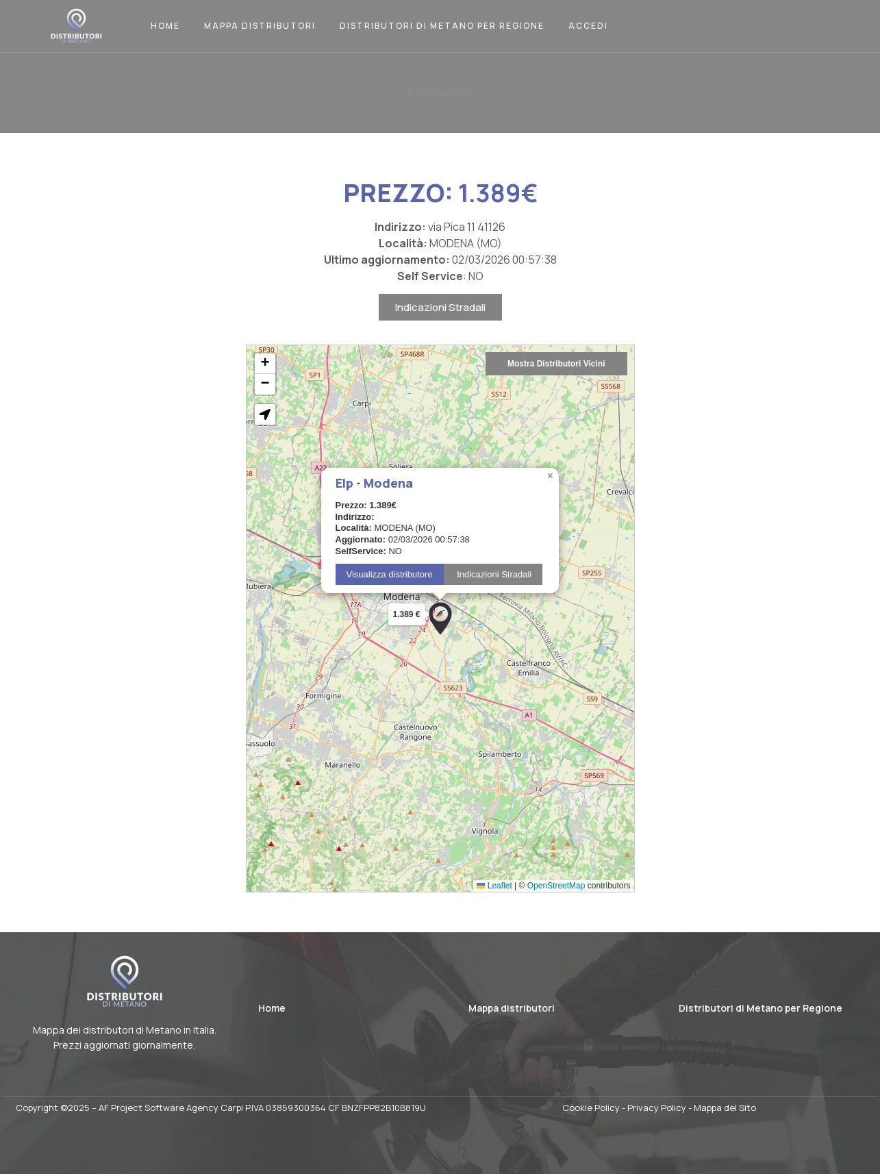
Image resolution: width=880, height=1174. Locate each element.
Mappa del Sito (725, 1107)
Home (165, 26)
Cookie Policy (591, 1107)
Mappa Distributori (260, 26)
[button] (440, 634)
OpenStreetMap (556, 901)
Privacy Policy (656, 1107)
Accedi (588, 26)
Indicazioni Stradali (440, 323)
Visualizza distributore (390, 590)
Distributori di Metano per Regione (442, 26)
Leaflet (494, 901)
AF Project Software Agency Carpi (171, 1107)
